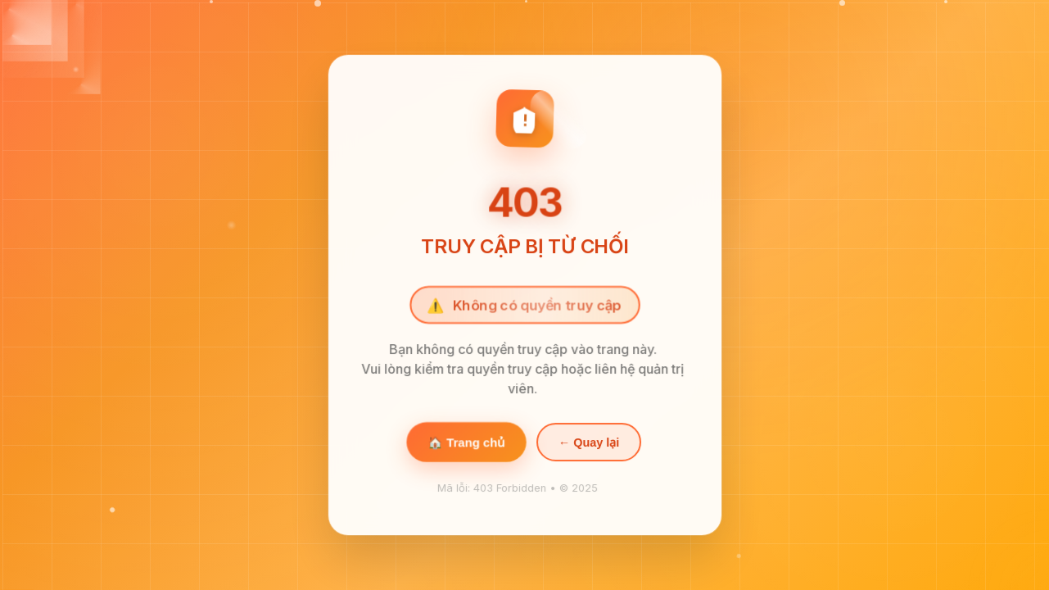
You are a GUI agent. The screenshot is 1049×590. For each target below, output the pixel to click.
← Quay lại (588, 445)
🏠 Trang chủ (466, 445)
